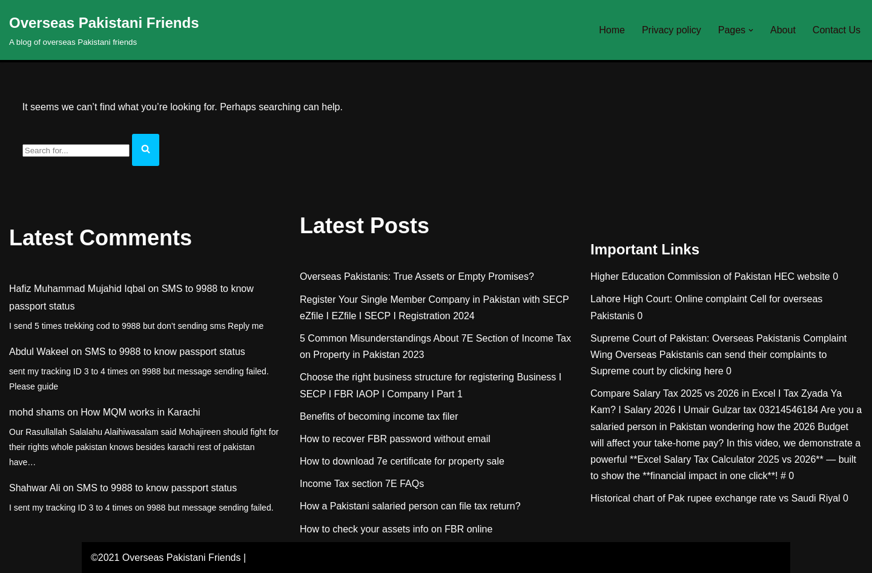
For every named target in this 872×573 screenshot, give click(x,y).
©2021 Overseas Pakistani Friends (165, 557)
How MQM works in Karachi (140, 412)
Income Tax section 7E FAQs (362, 484)
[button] (750, 30)
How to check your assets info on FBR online (396, 529)
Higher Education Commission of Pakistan (680, 276)
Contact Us (836, 30)
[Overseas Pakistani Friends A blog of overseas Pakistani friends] (104, 30)
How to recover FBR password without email (395, 439)
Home (612, 30)
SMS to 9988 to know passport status (165, 351)
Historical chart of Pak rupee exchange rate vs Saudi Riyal (715, 498)
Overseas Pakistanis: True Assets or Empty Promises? (417, 276)
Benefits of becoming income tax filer (379, 416)
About (783, 30)
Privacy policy (671, 30)
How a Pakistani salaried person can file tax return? (410, 506)
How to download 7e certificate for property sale (402, 461)
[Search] (76, 150)
